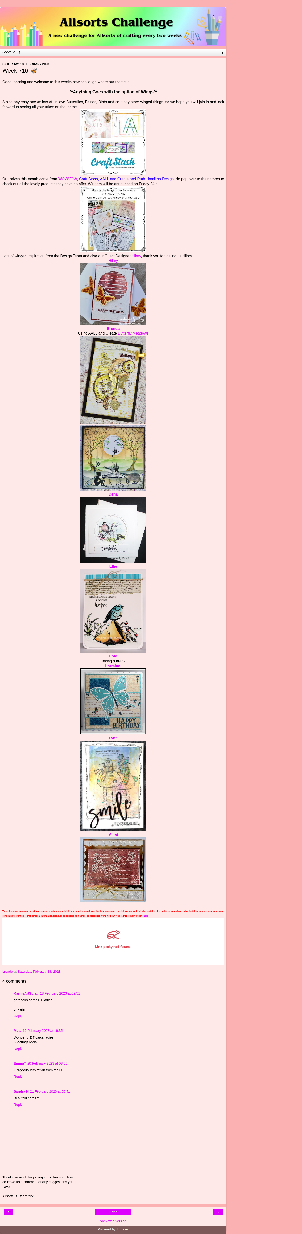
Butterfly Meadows (133, 333)
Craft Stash (88, 179)
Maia (17, 1031)
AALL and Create (114, 179)
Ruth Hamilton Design (155, 179)
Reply (18, 1016)
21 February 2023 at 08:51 (50, 1091)
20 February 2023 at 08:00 (47, 1063)
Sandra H (21, 1091)
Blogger (122, 1229)
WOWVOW (67, 179)
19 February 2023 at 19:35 (43, 1031)
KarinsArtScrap (26, 993)
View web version (113, 1221)
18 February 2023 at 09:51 (60, 993)
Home (113, 1212)
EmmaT (20, 1063)
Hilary (136, 256)
